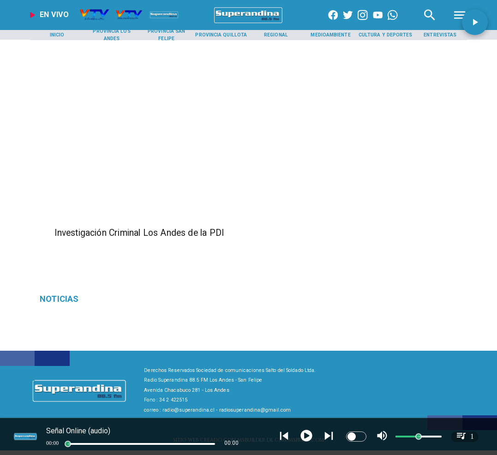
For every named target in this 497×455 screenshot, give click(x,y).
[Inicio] (57, 35)
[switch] (356, 436)
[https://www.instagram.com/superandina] (363, 23)
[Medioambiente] (331, 35)
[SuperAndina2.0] (248, 23)
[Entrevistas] (440, 35)
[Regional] (276, 35)
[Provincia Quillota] (221, 35)
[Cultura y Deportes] (385, 35)
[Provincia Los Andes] (111, 35)
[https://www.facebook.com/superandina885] (333, 23)
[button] (475, 22)
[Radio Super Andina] (429, 23)
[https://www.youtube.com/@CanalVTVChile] (378, 23)
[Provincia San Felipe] (166, 35)
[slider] (68, 444)
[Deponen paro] (109, 299)
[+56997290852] (393, 23)
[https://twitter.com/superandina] (348, 23)
